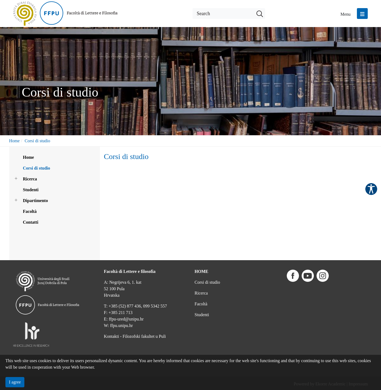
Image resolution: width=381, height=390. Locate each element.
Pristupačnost (371, 189)
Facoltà (30, 211)
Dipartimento (35, 200)
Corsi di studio (37, 140)
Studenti (31, 189)
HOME (202, 271)
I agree (15, 382)
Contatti (30, 222)
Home (14, 140)
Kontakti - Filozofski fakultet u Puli (135, 336)
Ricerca (30, 179)
